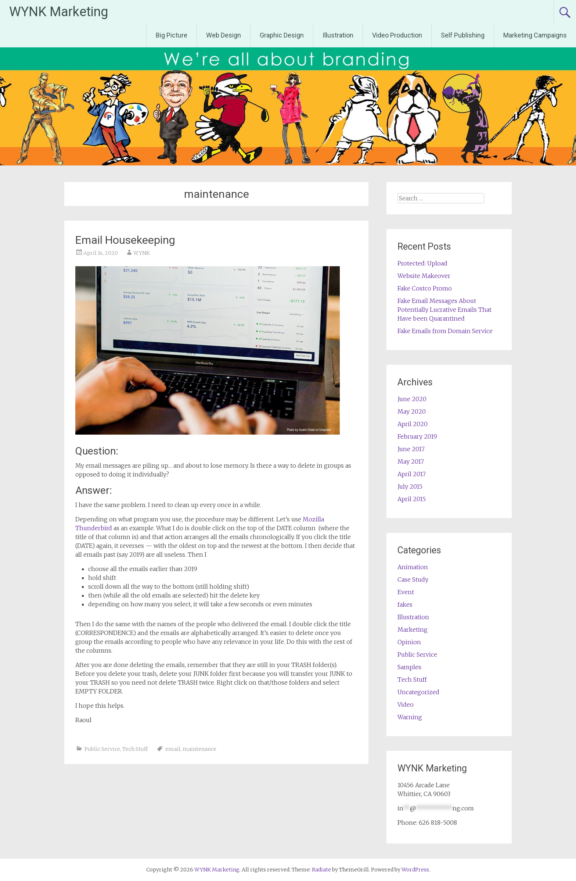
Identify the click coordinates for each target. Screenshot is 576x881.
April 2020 (412, 424)
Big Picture (171, 35)
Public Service (102, 749)
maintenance (199, 749)
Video (405, 704)
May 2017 (410, 461)
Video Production (397, 35)
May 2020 (411, 411)
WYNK (141, 253)
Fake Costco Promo (424, 288)
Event (405, 592)
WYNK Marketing (58, 11)
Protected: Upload (422, 263)
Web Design (223, 35)
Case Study (412, 579)
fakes (405, 604)
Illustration (338, 35)
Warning (409, 717)
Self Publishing (463, 35)
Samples (409, 667)
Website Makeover (423, 275)
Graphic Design (282, 35)
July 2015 (409, 486)
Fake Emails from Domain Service (445, 331)
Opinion (409, 642)
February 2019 (417, 436)
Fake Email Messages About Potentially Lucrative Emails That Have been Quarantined (444, 309)
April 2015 (411, 499)
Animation (412, 567)
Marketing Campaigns (535, 35)
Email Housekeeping (125, 239)
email (172, 749)
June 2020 (411, 399)
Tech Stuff (135, 749)
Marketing (412, 629)
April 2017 (411, 474)
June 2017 (411, 449)
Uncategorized (418, 692)
